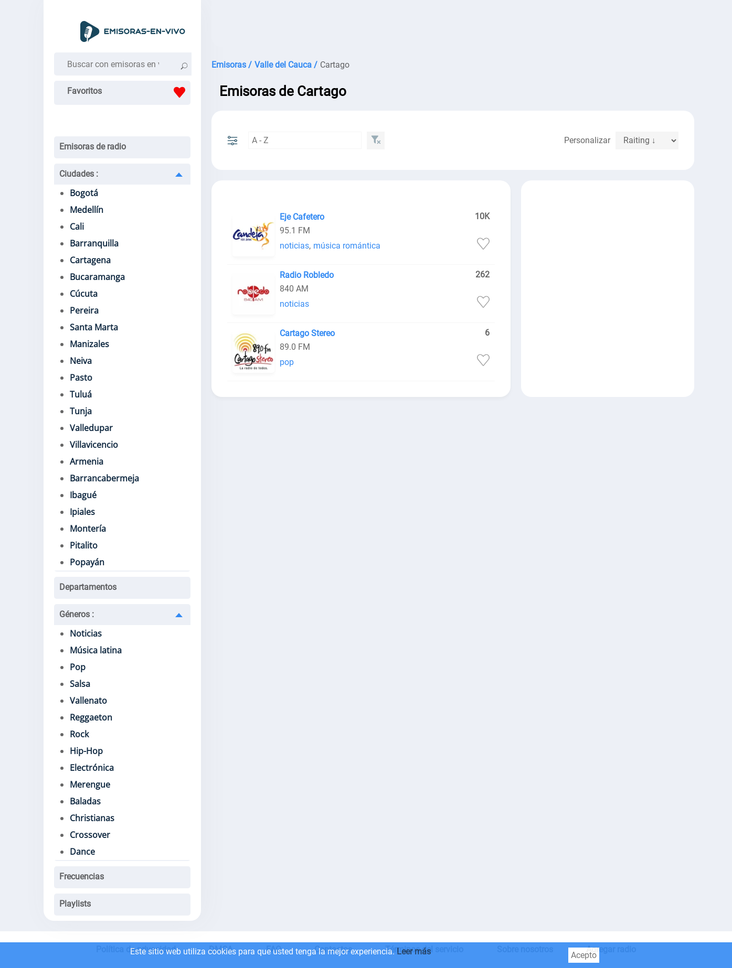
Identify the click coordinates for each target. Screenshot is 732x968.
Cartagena (90, 260)
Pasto (81, 377)
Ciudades (78, 174)
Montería (88, 528)
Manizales (89, 344)
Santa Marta (94, 327)
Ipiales (82, 512)
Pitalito (84, 545)
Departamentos (87, 587)
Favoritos (128, 92)
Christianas (92, 818)
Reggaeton (91, 717)
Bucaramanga (97, 277)
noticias (294, 246)
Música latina (96, 650)
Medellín (86, 210)
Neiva (81, 361)
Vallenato (88, 700)
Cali (77, 226)
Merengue (90, 784)
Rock (79, 734)
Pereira (84, 310)
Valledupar (91, 428)
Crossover (90, 835)
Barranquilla (94, 243)
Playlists (75, 904)
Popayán (87, 562)
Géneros (76, 614)
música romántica (346, 246)
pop (287, 362)
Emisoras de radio (92, 147)
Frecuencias (81, 876)
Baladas (85, 801)
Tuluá (81, 394)
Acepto (584, 955)
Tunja (81, 411)
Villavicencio (94, 444)
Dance (82, 851)
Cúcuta (84, 293)
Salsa (80, 684)
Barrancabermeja (104, 478)
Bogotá (84, 193)
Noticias (86, 633)
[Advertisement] (452, 26)
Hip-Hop (86, 751)
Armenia (86, 461)
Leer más (414, 951)
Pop (78, 667)
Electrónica (92, 767)
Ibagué (83, 495)
